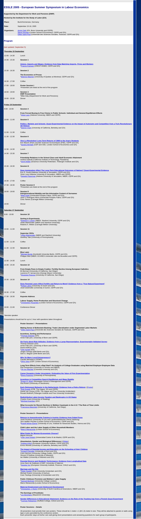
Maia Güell (25, 195)
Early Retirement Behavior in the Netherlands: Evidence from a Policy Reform (52, 387)
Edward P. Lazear (28, 221)
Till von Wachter (27, 369)
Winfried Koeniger (28, 401)
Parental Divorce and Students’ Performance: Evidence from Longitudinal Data (53, 461)
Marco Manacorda (28, 429)
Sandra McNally (27, 145)
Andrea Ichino (26, 443)
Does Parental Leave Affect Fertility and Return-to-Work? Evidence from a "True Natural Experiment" (62, 284)
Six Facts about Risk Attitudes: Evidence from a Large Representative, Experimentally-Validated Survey (63, 342)
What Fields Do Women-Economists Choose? (39, 433)
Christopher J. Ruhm (29, 489)
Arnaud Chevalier (28, 451)
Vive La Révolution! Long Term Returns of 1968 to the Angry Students (49, 141)
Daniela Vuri (26, 465)
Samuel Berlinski (27, 481)
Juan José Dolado (28, 437)
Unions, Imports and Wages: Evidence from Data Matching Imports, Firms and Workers (56, 64)
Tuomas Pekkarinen (29, 501)
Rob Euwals (25, 389)
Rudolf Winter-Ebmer (29, 423)
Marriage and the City (29, 469)
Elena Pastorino (27, 375)
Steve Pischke (23, 32)
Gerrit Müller (26, 162)
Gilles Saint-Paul (24, 34)
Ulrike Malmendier (28, 235)
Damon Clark (26, 128)
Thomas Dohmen (27, 336)
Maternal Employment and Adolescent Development (42, 487)
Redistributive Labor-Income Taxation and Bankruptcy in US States (48, 397)
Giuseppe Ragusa (28, 275)
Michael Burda (26, 254)
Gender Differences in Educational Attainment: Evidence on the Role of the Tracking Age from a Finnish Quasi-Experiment (71, 499)
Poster (90, 387)
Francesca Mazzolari (29, 407)
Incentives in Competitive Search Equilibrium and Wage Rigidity (47, 379)
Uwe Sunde (25, 350)
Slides (65, 441)
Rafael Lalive (26, 286)
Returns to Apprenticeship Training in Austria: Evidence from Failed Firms (51, 418)
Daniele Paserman (28, 176)
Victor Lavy (25, 115)
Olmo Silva (25, 361)
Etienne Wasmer (27, 77)
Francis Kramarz (27, 66)
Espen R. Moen (27, 381)
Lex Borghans (26, 495)
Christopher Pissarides (30, 303)
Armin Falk (22, 30)
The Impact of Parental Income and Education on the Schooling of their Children (54, 449)
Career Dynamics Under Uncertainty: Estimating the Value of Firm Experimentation (55, 373)
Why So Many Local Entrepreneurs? (35, 358)
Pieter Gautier (26, 471)
